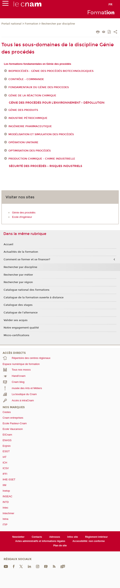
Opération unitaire (23, 142)
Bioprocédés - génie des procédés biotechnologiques (50, 71)
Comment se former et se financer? (27, 259)
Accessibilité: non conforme (88, 541)
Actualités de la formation (21, 251)
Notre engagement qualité (21, 327)
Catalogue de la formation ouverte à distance (34, 297)
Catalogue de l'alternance (21, 312)
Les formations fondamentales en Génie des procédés (37, 63)
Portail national (11, 23)
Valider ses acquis (16, 320)
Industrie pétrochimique (27, 118)
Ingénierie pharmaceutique (30, 126)
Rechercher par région (18, 282)
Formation (31, 23)
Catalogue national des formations (26, 289)
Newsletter (18, 536)
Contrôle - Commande (26, 79)
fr (110, 4)
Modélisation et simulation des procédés (41, 134)
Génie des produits (23, 110)
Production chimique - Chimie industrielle (41, 158)
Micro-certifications (16, 335)
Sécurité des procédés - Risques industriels (45, 166)
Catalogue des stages (18, 305)
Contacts (37, 536)
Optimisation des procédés (29, 150)
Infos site (72, 536)
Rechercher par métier (18, 274)
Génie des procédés (23, 212)
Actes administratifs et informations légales (40, 541)
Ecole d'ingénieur (22, 216)
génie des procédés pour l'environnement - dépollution (57, 102)
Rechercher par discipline (58, 23)
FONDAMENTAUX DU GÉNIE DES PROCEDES (38, 87)
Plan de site (60, 545)
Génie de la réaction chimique (32, 95)
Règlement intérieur (96, 536)
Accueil (8, 244)
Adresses (54, 536)
